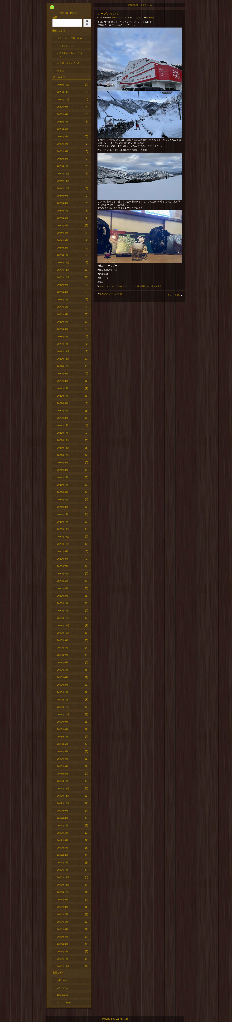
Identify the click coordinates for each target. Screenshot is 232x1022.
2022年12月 (63, 351)
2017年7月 (62, 825)
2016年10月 (63, 892)
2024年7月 (62, 210)
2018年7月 (62, 736)
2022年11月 (63, 358)
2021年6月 (62, 484)
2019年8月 (62, 647)
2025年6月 (62, 129)
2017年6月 (62, 832)
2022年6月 (62, 395)
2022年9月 (62, 373)
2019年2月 (62, 692)
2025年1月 (62, 166)
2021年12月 (63, 440)
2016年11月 (63, 884)
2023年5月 (62, 314)
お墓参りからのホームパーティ (70, 54)
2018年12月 (63, 706)
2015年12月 (63, 966)
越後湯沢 (157, 286)
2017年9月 (62, 810)
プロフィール (146, 5)
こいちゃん (137, 17)
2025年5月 (62, 136)
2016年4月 (62, 936)
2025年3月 (62, 151)
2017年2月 (62, 862)
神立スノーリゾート (127, 286)
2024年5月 (62, 225)
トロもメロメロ (65, 45)
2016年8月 (62, 906)
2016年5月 (62, 929)
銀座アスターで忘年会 (110, 293)
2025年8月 (62, 114)
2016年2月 (62, 951)
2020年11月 (63, 536)
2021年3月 (62, 506)
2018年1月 (62, 781)
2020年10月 (63, 543)
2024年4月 (62, 232)
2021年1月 (62, 521)
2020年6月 (62, 573)
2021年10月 (63, 455)
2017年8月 (62, 818)
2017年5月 (62, 840)
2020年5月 (62, 580)
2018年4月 (62, 758)
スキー (102, 286)
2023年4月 (62, 321)
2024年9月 (62, 195)
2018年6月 (62, 743)
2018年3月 (62, 766)
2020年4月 (62, 588)
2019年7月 (62, 654)
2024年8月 (62, 203)
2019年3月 (62, 684)
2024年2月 (62, 247)
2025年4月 (62, 143)
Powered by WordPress (115, 1018)
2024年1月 (62, 255)
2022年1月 (62, 432)
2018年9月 (62, 721)
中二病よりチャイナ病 (68, 63)
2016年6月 (62, 921)
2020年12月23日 (119, 17)
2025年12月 (63, 84)
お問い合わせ (64, 980)
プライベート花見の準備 (69, 38)
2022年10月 (63, 366)
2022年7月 (62, 388)
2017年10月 (63, 803)
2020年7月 (62, 566)
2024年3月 (62, 240)
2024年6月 (62, 218)
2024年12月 (63, 173)
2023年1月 (62, 343)
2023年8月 (62, 292)
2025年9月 (62, 106)
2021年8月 (62, 469)
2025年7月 (62, 121)
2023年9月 (62, 284)
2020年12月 (63, 529)
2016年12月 (63, 877)
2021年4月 (62, 499)
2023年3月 (62, 329)
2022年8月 (62, 380)
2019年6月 (62, 662)
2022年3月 (62, 417)
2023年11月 (63, 269)
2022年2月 (62, 425)
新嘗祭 (60, 70)
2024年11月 (63, 180)
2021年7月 (62, 477)
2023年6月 (62, 306)
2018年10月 (63, 714)
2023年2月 (62, 336)
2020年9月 (62, 551)
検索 (55, 17)
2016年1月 (62, 958)
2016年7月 (62, 914)
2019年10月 (63, 632)
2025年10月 (63, 99)
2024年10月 (63, 188)
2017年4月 (62, 847)
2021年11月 (63, 447)
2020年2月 (62, 603)
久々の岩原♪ (174, 295)
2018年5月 (62, 751)
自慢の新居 (133, 5)
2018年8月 (62, 729)
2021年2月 (62, 514)
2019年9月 (62, 640)
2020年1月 (62, 610)
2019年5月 (62, 669)
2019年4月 (62, 677)
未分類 (151, 17)
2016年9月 (62, 899)
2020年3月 (62, 595)
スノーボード (112, 286)
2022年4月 (62, 410)
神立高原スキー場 (145, 286)
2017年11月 (63, 795)
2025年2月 (62, 158)
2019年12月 (63, 617)
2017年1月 (62, 869)
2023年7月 (62, 299)
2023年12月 (63, 262)
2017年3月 (62, 855)
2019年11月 (63, 625)
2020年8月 (62, 558)
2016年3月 (62, 944)
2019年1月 (62, 699)
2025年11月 (63, 92)
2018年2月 (62, 773)
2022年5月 (62, 403)
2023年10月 (63, 277)
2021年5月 (62, 492)
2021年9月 (62, 462)
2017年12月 (63, 788)
